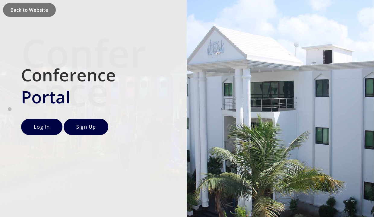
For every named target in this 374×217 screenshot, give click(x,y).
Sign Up (86, 127)
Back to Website (29, 10)
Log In (42, 127)
